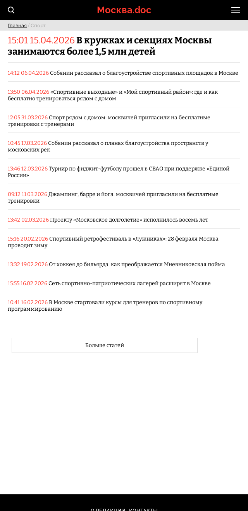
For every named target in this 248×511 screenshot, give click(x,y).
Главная (17, 25)
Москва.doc (124, 9)
